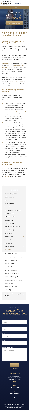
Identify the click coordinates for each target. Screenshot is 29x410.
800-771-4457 (21, 174)
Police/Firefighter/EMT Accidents (13, 280)
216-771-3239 (6, 174)
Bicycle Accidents (9, 203)
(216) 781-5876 (14, 393)
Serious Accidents (9, 197)
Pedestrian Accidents (10, 217)
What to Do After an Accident (12, 226)
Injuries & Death (9, 236)
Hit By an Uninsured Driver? (12, 273)
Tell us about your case (8, 347)
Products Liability (9, 246)
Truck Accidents (9, 240)
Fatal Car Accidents (10, 263)
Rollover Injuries (9, 290)
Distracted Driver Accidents (12, 260)
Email (4, 333)
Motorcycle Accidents (10, 213)
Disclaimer (19, 407)
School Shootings (9, 223)
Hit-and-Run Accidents (11, 270)
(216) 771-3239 (21, 3)
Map (14, 381)
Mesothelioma (8, 243)
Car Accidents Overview (11, 253)
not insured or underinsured (18, 112)
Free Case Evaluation (15, 23)
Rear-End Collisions (10, 283)
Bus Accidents (8, 207)
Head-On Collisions (10, 267)
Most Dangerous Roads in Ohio (13, 210)
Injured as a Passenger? (11, 277)
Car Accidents (8, 249)
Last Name (5, 326)
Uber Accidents (9, 220)
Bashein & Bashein (7, 63)
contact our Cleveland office (16, 81)
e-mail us (6, 176)
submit (14, 365)
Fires (6, 200)
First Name (5, 318)
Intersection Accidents (11, 286)
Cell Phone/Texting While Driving (13, 257)
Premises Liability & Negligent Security (13, 294)
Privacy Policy (11, 407)
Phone (4, 340)
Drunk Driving (8, 233)
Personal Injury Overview (11, 193)
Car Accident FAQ (9, 230)
